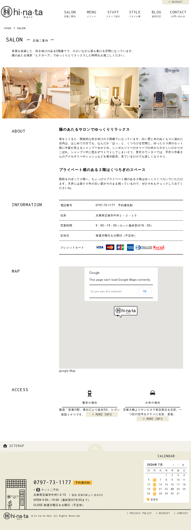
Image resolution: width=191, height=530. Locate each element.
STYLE (135, 14)
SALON (70, 14)
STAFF (113, 14)
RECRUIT (177, 1)
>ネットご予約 (46, 489)
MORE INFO (104, 414)
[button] (125, 312)
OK (144, 291)
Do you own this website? (106, 291)
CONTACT (178, 14)
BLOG (156, 14)
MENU (91, 14)
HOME (7, 28)
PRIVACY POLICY (141, 513)
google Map (67, 370)
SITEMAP (13, 446)
